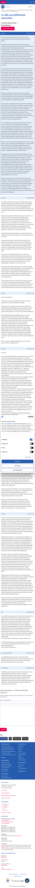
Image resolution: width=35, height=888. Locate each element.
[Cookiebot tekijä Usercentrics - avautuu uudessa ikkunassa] (27, 417)
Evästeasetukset (17, 876)
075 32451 (4, 790)
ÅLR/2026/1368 (5, 848)
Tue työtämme (22, 762)
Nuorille (3, 757)
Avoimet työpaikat (22, 753)
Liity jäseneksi (21, 764)
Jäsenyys (20, 751)
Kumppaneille (4, 773)
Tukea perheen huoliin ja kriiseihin (8, 751)
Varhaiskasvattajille (5, 762)
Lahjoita (3, 2)
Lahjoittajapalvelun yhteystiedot (8, 795)
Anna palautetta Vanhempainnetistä (8, 754)
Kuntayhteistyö (4, 776)
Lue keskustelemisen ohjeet (9, 23)
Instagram (5, 805)
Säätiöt (19, 756)
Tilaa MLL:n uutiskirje (6, 812)
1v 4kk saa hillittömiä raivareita (9, 11)
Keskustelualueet (11, 10)
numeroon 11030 (17, 835)
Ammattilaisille (5, 760)
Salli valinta (17, 465)
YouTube (5, 810)
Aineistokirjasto (4, 771)
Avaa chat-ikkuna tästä (6, 869)
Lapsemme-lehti (21, 754)
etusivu (3, 10)
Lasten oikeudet (4, 769)
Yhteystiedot (21, 758)
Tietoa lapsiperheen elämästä (7, 748)
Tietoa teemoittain (5, 767)
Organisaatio (21, 746)
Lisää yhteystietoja (5, 793)
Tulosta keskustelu (7, 28)
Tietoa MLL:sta (22, 744)
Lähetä (3, 729)
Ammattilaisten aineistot (6, 766)
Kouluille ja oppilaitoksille (6, 764)
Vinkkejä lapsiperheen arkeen (7, 749)
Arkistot (20, 749)
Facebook (4, 738)
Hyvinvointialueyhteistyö (6, 777)
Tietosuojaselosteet (13, 874)
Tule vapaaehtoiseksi (22, 768)
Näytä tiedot (28, 457)
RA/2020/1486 (4, 845)
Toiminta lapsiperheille (6, 753)
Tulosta (25, 738)
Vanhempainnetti (5, 744)
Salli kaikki (17, 461)
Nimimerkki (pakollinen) (5, 700)
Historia (20, 748)
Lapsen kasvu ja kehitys (6, 746)
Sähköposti (17, 738)
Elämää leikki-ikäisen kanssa (25, 10)
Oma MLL (7, 798)
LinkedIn (5, 807)
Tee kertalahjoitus (5, 820)
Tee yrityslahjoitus (5, 823)
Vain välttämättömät (17, 470)
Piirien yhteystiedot (22, 759)
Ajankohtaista (21, 771)
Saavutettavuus (22, 874)
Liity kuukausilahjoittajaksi (7, 821)
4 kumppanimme (8, 423)
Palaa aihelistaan (6, 25)
